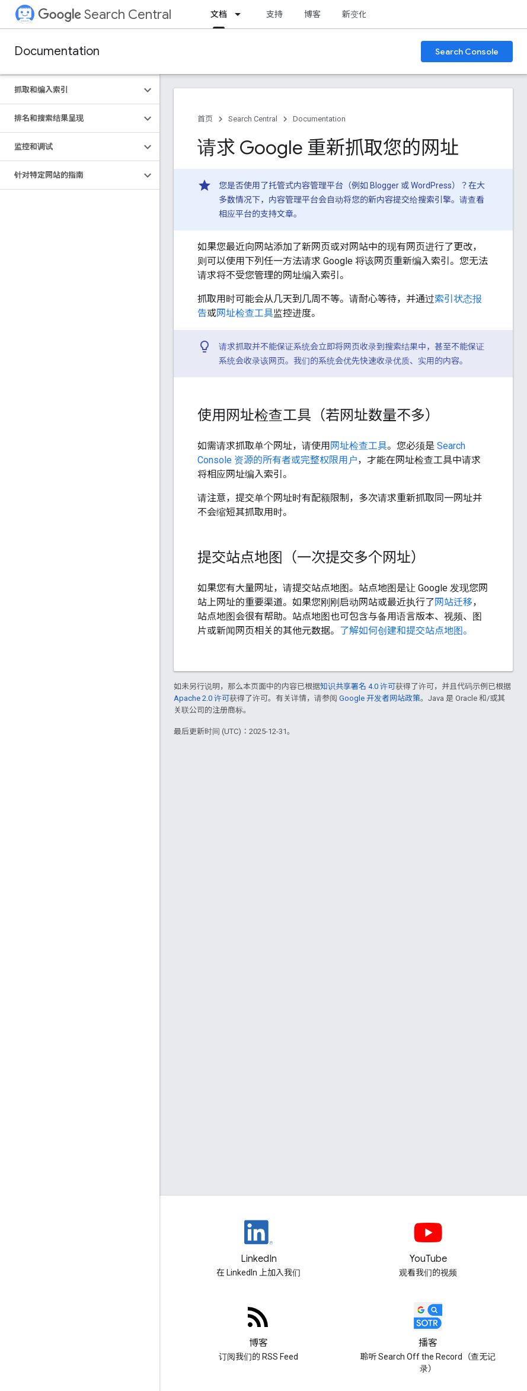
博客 (312, 14)
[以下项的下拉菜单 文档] (241, 14)
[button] (70, 90)
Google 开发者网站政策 (379, 698)
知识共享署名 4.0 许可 (357, 686)
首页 (205, 118)
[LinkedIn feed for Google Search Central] (258, 1242)
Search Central (104, 15)
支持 (274, 14)
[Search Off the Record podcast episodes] (428, 1326)
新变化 (354, 14)
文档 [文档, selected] (218, 14)
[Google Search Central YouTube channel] (428, 1242)
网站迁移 (453, 602)
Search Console (467, 51)
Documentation (57, 51)
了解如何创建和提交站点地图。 (406, 630)
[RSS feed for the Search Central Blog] (258, 1326)
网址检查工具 (244, 313)
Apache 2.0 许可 (201, 698)
